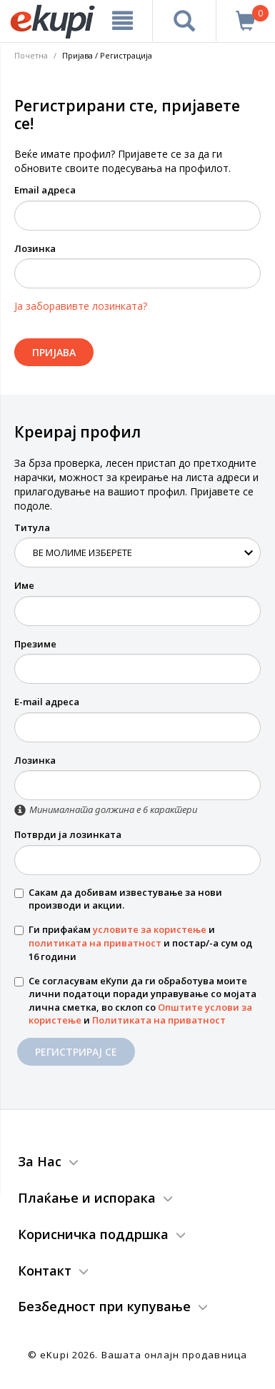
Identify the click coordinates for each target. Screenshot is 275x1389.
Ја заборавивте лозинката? (80, 306)
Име (24, 585)
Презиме (35, 643)
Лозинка (35, 248)
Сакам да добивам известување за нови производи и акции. (118, 899)
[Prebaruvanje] (184, 20)
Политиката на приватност (159, 1020)
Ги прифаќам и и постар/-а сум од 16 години (133, 942)
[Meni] (122, 20)
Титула (32, 527)
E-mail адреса (46, 701)
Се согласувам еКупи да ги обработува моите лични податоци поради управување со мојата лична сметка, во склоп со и (135, 1000)
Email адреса (45, 189)
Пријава (54, 352)
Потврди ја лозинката (67, 834)
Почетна (31, 55)
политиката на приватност (95, 942)
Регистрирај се (76, 1052)
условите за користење (149, 929)
